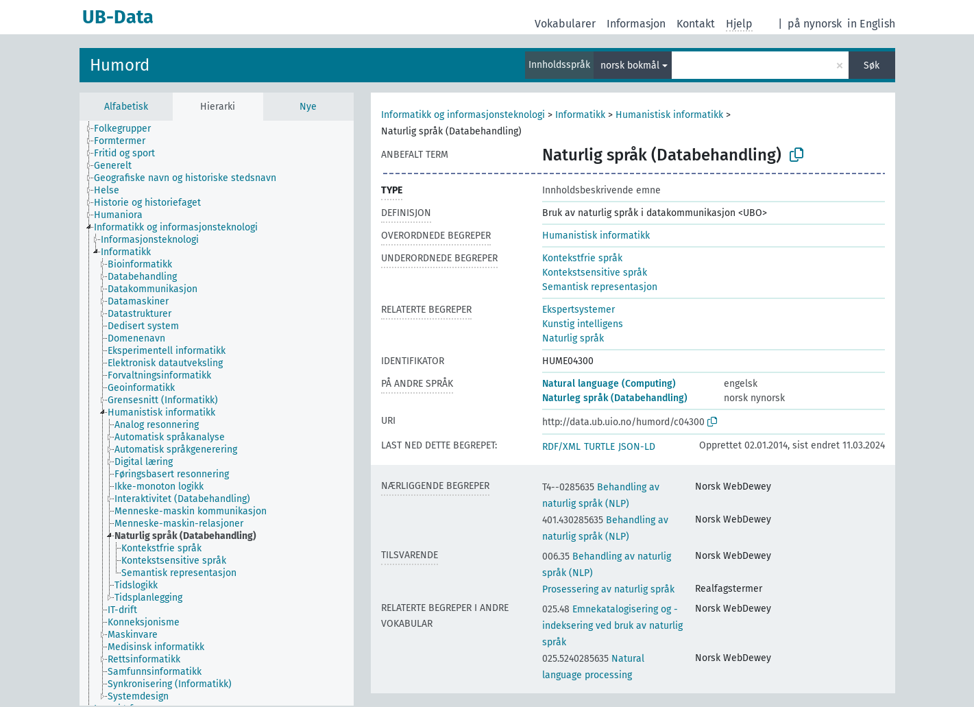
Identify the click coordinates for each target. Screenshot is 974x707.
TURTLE (599, 447)
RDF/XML (561, 447)
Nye (308, 106)
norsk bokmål (629, 65)
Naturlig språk (573, 338)
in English (871, 23)
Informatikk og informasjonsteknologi (463, 115)
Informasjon (636, 23)
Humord (119, 65)
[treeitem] (128, 129)
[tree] (217, 413)
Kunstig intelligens (582, 324)
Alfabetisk (126, 106)
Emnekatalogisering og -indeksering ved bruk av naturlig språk (612, 625)
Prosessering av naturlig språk (608, 589)
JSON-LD (636, 447)
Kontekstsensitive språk (594, 272)
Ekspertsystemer (578, 309)
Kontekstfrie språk (582, 258)
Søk (871, 65)
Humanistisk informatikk (669, 115)
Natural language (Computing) (609, 384)
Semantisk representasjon (599, 287)
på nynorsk (815, 23)
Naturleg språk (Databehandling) (614, 398)
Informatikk (580, 115)
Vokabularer (565, 23)
